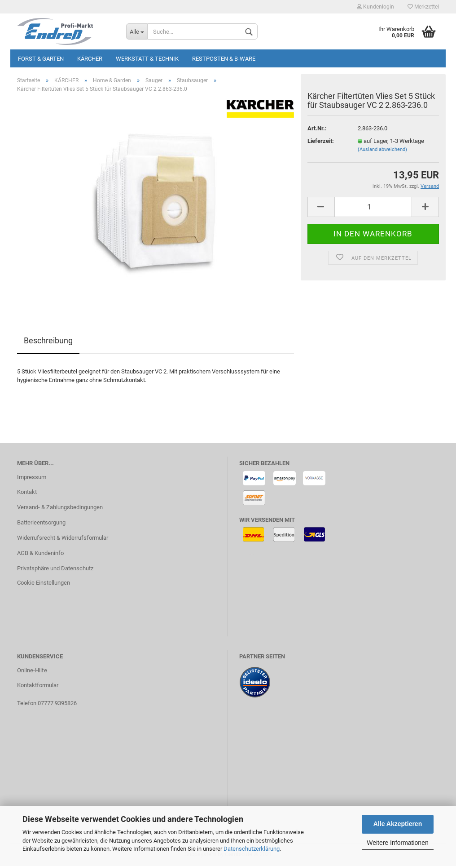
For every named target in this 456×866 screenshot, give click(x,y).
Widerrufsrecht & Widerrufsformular (62, 537)
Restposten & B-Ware (223, 58)
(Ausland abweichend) (382, 149)
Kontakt (27, 492)
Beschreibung (48, 340)
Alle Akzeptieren (397, 823)
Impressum (31, 477)
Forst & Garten (41, 58)
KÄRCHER (89, 58)
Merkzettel (423, 7)
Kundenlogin (375, 7)
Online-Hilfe (32, 670)
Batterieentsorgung (41, 522)
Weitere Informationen (397, 842)
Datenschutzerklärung (252, 848)
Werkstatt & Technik (147, 58)
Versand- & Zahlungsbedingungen (60, 507)
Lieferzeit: (320, 141)
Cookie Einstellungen (43, 582)
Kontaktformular (37, 685)
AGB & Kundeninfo (40, 553)
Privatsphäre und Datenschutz (55, 568)
